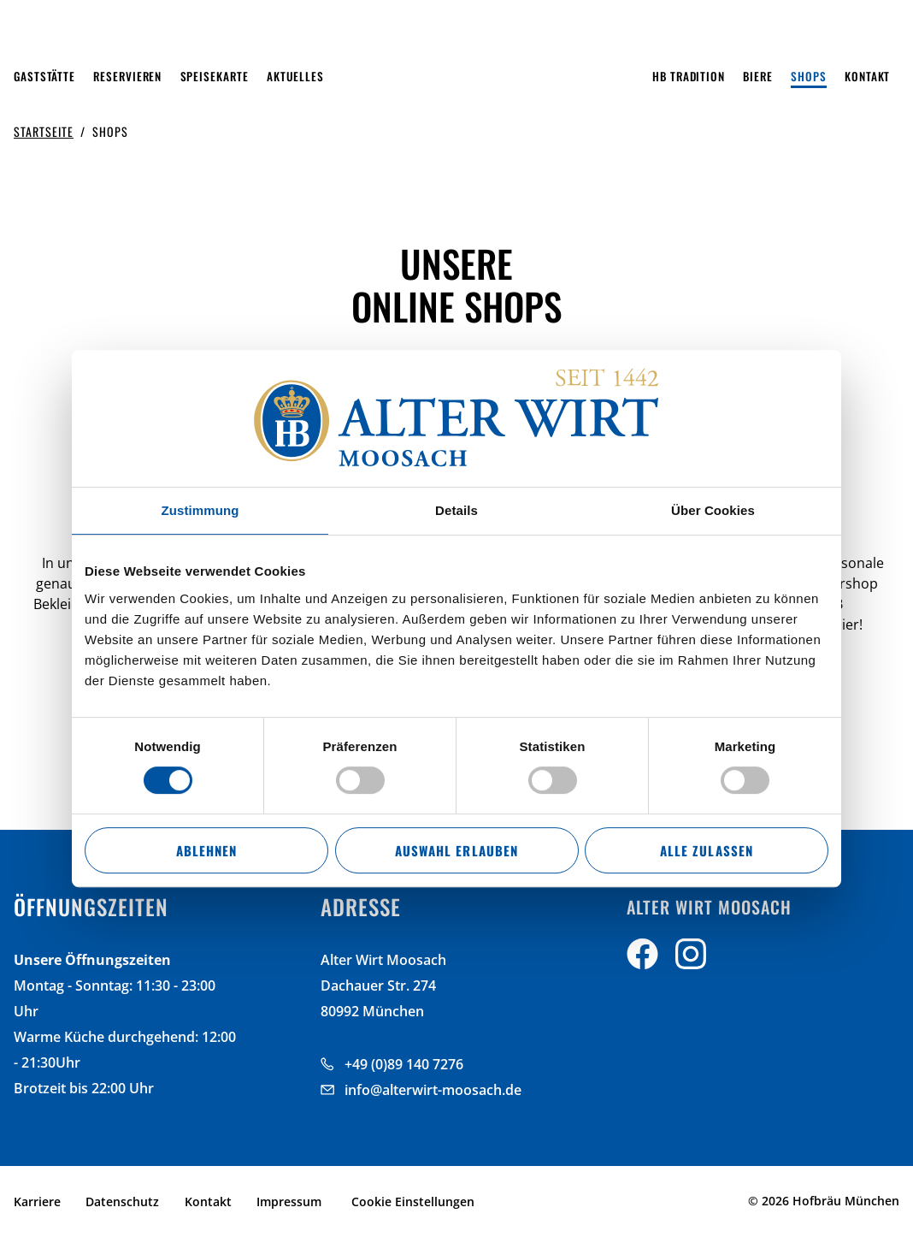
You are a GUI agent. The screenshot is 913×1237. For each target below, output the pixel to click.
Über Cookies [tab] (713, 510)
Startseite (44, 131)
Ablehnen (206, 850)
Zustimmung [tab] (200, 510)
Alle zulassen (706, 850)
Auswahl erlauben (456, 850)
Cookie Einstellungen (412, 1201)
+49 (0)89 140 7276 (404, 1064)
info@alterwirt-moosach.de (433, 1089)
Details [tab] (456, 510)
